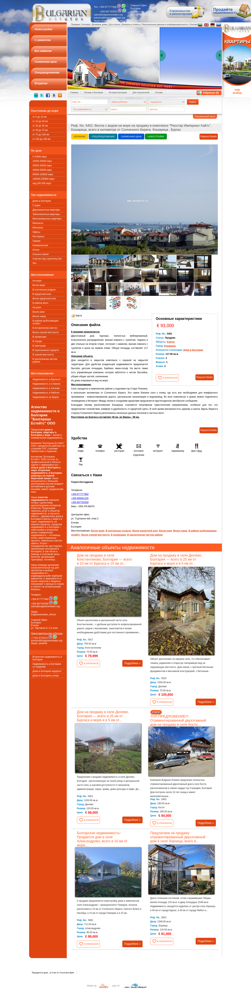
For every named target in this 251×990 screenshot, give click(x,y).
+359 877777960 (80, 494)
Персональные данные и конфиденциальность (165, 24)
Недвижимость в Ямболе (46, 392)
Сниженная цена (131, 136)
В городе (37, 341)
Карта (76, 315)
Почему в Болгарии (93, 92)
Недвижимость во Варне (46, 397)
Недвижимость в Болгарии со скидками (47, 665)
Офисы (37, 232)
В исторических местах (45, 328)
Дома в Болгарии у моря (46, 675)
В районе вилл (40, 303)
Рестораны (38, 236)
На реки (37, 307)
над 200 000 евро (42, 183)
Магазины (38, 227)
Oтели (36, 249)
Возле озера (39, 316)
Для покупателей (141, 92)
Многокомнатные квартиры (47, 218)
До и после (114, 24)
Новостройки (156, 136)
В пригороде (39, 345)
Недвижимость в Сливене (46, 383)
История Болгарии (118, 92)
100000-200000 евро (44, 179)
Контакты (194, 24)
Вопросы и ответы (131, 24)
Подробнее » (132, 663)
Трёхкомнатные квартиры (46, 214)
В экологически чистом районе (45, 360)
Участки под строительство (47, 258)
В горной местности (43, 354)
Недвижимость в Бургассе (47, 379)
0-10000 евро (40, 156)
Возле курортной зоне (44, 298)
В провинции (39, 336)
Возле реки (39, 312)
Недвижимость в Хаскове (46, 388)
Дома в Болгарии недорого (47, 671)
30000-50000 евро (42, 170)
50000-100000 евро (43, 174)
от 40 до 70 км (40, 130)
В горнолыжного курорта (46, 350)
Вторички (79, 136)
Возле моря (39, 285)
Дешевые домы (99, 24)
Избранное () (211, 92)
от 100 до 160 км (41, 139)
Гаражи (37, 241)
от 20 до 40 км (40, 125)
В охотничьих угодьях (44, 289)
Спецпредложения (103, 136)
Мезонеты (38, 223)
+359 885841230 (80, 498)
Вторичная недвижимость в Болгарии (47, 658)
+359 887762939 (80, 502)
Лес (35, 263)
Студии (36, 205)
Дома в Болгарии (42, 201)
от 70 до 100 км (41, 134)
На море (37, 280)
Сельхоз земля (41, 254)
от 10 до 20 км (40, 121)
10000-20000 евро (42, 161)
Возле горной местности (46, 332)
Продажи (75, 24)
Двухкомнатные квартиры (46, 209)
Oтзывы (159, 92)
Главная (74, 92)
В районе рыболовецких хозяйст (46, 322)
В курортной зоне (42, 294)
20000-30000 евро (42, 165)
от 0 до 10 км (39, 116)
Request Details (208, 136)
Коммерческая (40, 245)
